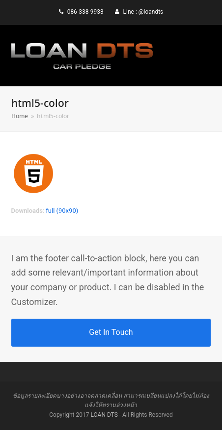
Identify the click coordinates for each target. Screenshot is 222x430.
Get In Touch (111, 332)
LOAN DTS (103, 414)
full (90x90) (62, 210)
